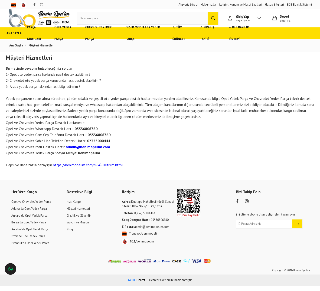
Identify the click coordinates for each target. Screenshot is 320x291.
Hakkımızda (208, 5)
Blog (70, 234)
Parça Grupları (45, 38)
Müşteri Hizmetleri (78, 214)
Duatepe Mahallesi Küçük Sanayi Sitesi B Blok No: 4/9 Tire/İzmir (148, 209)
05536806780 (145, 225)
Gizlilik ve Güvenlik (79, 221)
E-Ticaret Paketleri (158, 285)
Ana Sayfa (18, 38)
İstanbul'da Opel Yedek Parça (30, 248)
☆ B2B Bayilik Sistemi (269, 38)
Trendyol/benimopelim (140, 239)
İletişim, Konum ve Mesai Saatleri (240, 5)
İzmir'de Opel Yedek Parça (28, 241)
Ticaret (136, 285)
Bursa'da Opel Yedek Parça (28, 227)
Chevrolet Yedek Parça (115, 38)
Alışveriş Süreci (188, 5)
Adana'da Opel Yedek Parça (29, 214)
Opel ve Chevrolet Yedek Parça (31, 207)
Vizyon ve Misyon (78, 227)
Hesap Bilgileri (274, 5)
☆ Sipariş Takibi (234, 38)
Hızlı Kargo (74, 207)
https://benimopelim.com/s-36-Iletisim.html (90, 170)
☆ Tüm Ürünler (203, 38)
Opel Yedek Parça (77, 38)
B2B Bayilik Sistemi (299, 5)
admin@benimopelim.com (90, 152)
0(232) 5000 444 (138, 218)
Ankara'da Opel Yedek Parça (29, 221)
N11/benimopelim (138, 247)
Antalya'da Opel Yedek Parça (30, 234)
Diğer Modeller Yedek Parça (162, 38)
